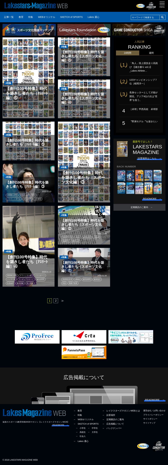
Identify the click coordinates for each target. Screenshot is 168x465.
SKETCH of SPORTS (71, 17)
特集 (30, 17)
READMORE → (60, 425)
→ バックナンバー (112, 428)
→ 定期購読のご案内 (113, 419)
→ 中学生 (93, 428)
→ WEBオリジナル (83, 419)
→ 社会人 (81, 436)
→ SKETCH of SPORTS (85, 424)
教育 (21, 17)
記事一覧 (9, 17)
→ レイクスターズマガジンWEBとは (121, 410)
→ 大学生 (93, 432)
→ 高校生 (81, 432)
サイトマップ (149, 423)
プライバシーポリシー (153, 415)
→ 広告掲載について (113, 424)
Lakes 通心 (93, 17)
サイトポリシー (150, 419)
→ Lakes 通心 (80, 441)
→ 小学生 (81, 428)
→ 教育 (77, 410)
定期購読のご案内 (139, 207)
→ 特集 (77, 415)
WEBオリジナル (46, 17)
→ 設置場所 (108, 415)
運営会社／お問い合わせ (154, 410)
